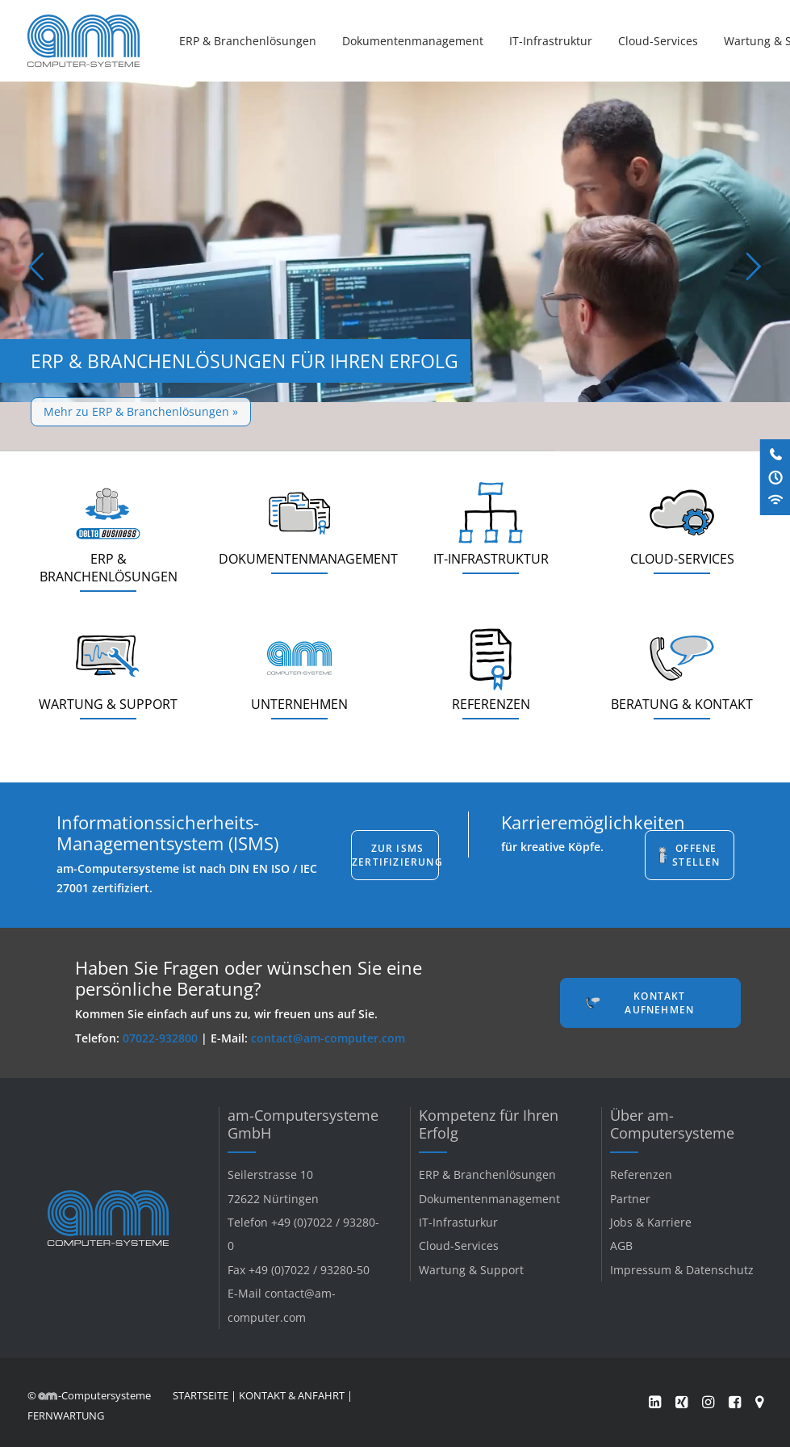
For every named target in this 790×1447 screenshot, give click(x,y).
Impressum (640, 1269)
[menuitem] (253, 41)
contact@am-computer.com (328, 1038)
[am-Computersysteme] (83, 41)
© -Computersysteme (89, 1395)
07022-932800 (160, 1038)
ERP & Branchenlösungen (247, 40)
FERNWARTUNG (65, 1415)
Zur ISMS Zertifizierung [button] (395, 855)
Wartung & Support (471, 1269)
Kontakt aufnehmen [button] (659, 1003)
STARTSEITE (200, 1395)
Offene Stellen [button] (696, 855)
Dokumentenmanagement (412, 40)
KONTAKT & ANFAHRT (292, 1395)
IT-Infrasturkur (458, 1222)
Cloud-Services (658, 40)
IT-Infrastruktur (550, 40)
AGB (621, 1245)
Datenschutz (720, 1269)
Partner (630, 1198)
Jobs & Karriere (651, 1222)
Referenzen (641, 1174)
